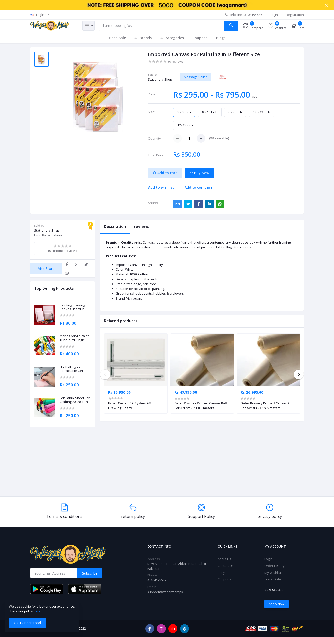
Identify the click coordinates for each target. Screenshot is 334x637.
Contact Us (226, 565)
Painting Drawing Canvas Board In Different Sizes (72, 307)
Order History (274, 565)
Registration (295, 14)
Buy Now (199, 172)
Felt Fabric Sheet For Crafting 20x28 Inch (75, 400)
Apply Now (276, 604)
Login (274, 14)
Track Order (273, 579)
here (37, 611)
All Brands (143, 37)
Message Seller (195, 77)
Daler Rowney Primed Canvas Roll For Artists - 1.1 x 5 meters (267, 405)
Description (115, 226)
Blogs (220, 37)
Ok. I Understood (27, 622)
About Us (224, 559)
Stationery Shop (160, 79)
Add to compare (198, 187)
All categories (172, 37)
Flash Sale (117, 37)
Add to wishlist (161, 187)
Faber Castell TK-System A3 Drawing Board (129, 405)
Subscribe (89, 573)
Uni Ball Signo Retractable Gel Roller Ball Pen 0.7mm (71, 369)
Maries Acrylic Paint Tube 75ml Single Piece (74, 338)
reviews (141, 226)
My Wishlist (272, 572)
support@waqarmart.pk (165, 592)
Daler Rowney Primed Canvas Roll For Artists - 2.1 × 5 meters (200, 405)
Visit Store (46, 268)
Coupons (199, 37)
